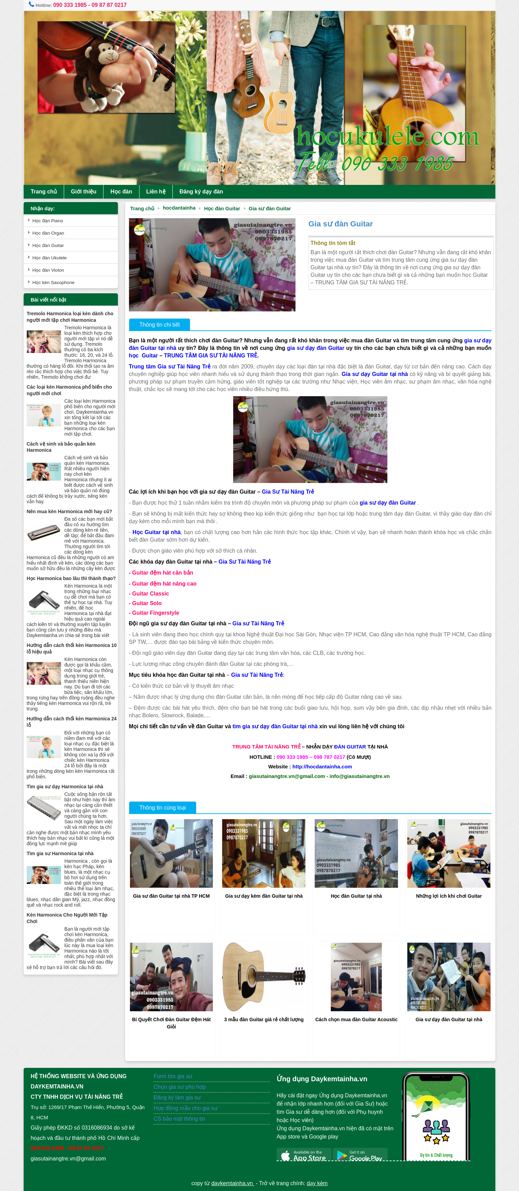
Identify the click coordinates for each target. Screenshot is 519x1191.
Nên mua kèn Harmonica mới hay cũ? (71, 517)
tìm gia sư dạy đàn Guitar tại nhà (276, 726)
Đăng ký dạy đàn (203, 191)
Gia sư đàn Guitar (271, 208)
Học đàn (123, 191)
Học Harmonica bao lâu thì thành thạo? (73, 589)
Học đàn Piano (50, 220)
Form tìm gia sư (174, 1075)
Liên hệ (158, 191)
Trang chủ (46, 191)
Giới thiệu (85, 191)
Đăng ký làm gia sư (179, 1096)
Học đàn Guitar (223, 208)
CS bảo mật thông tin (180, 1118)
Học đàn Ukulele (52, 257)
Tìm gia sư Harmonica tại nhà (62, 864)
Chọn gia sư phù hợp (181, 1086)
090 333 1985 (72, 5)
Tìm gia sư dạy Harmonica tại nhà (67, 797)
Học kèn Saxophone (56, 282)
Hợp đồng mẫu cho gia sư (187, 1107)
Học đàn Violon (50, 270)
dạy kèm (317, 1182)
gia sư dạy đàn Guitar (329, 347)
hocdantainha (180, 208)
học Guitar (161, 355)
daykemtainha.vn (232, 1182)
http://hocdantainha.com (322, 766)
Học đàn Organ (51, 233)
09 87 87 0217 (111, 5)
